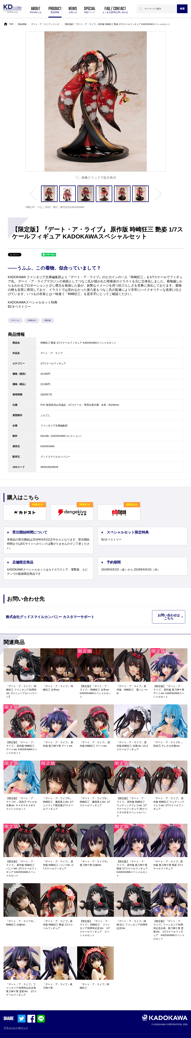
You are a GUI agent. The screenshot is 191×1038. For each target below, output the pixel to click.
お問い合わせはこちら (169, 616)
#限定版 (48, 320)
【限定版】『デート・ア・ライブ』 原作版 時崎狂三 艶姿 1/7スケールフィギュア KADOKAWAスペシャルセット (117, 24)
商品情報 (22, 24)
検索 (182, 8)
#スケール (15, 320)
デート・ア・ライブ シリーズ (45, 24)
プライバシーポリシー (16, 1027)
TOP (11, 24)
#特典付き (32, 320)
